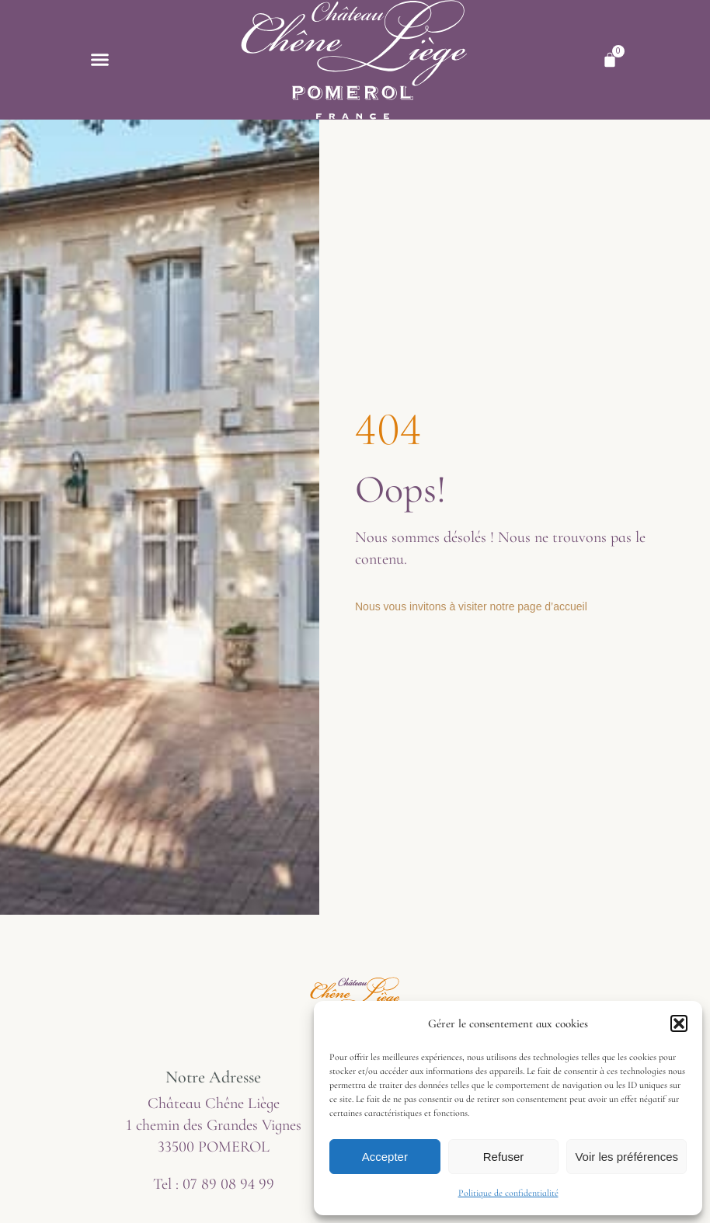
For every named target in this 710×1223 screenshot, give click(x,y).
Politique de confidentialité (508, 1192)
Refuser (503, 1156)
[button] (679, 1023)
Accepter (385, 1156)
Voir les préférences (626, 1156)
